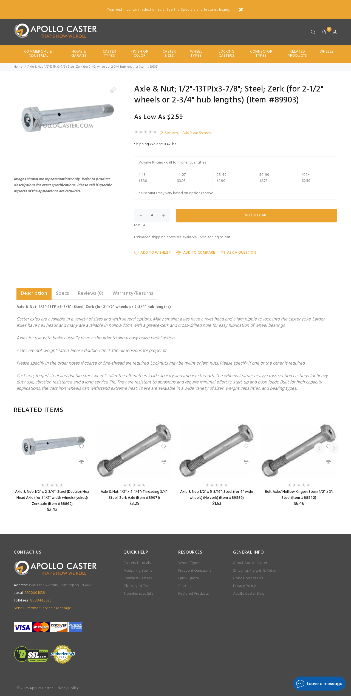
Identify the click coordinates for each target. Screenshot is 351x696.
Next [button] (332, 410)
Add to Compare (195, 253)
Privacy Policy (244, 586)
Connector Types (261, 53)
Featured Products (193, 594)
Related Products (297, 53)
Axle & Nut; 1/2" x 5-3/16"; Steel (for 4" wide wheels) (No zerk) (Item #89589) (216, 495)
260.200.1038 (29, 593)
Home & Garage (79, 53)
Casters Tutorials (137, 563)
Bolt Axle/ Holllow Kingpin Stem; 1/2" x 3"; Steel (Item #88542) (299, 495)
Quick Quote (188, 578)
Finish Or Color (139, 53)
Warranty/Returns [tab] (132, 293)
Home (18, 67)
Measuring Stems (137, 571)
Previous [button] (319, 410)
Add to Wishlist (152, 253)
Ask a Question (238, 253)
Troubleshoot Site (138, 594)
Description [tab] (34, 293)
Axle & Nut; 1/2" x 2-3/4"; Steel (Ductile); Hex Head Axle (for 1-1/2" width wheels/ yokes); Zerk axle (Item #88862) (52, 498)
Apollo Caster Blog (248, 594)
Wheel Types (196, 53)
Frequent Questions (194, 571)
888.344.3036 (32, 600)
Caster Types (109, 53)
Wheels (326, 51)
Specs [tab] (62, 293)
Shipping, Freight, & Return (255, 571)
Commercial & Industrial (38, 53)
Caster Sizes (169, 53)
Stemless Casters (137, 578)
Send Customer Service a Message (42, 608)
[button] (113, 90)
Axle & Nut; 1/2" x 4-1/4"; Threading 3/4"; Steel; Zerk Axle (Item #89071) (134, 495)
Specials (185, 586)
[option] (52, 467)
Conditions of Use (248, 578)
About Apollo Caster (250, 563)
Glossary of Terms (138, 586)
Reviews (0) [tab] (91, 293)
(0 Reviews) (170, 133)
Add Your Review (196, 133)
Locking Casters (226, 53)
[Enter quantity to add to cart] (152, 215)
